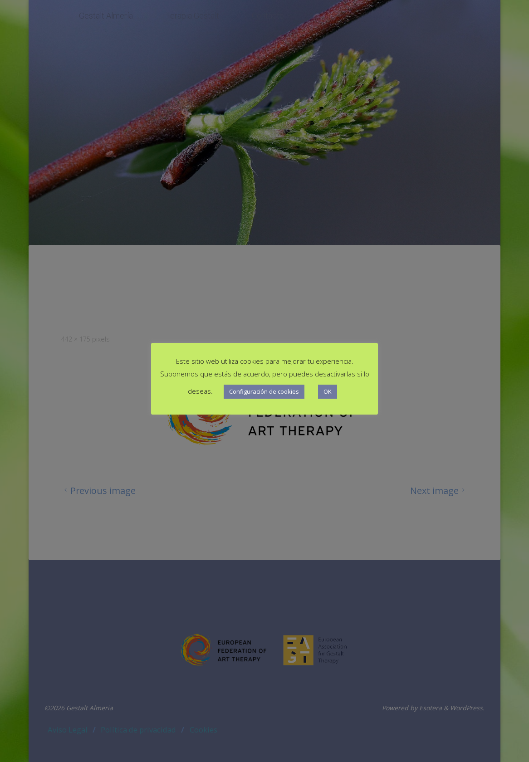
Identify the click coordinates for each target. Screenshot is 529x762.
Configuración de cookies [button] (264, 391)
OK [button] (327, 391)
